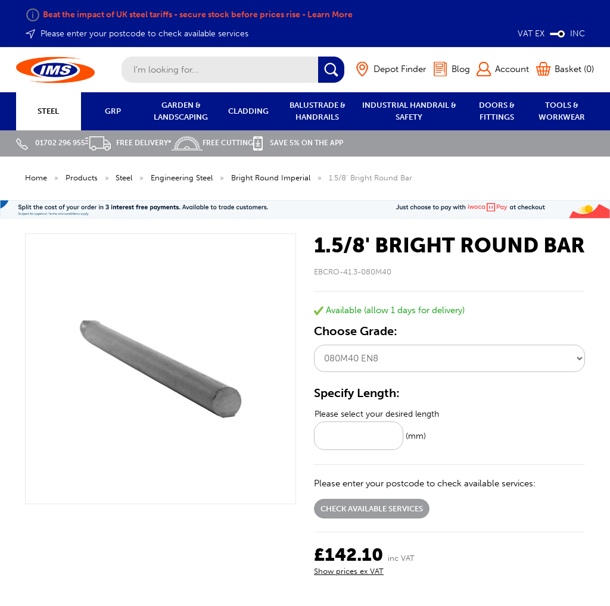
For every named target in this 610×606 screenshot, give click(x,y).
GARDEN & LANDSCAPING (181, 111)
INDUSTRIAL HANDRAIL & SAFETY (409, 111)
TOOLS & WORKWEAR (562, 111)
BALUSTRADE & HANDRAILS (318, 111)
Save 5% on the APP (298, 143)
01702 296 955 (50, 143)
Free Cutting (212, 143)
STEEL (48, 111)
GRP (113, 111)
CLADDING (248, 111)
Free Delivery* (128, 143)
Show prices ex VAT (349, 571)
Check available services (371, 508)
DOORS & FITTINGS (497, 111)
